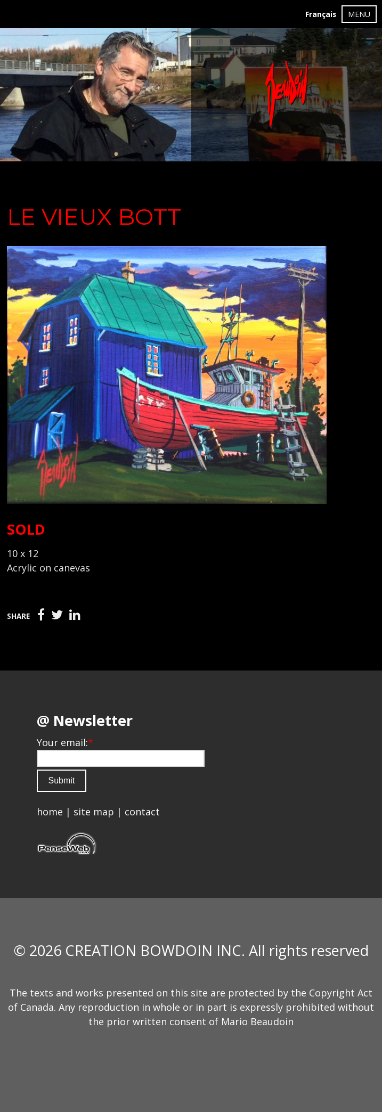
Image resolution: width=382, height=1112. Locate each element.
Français (320, 14)
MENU (359, 14)
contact (142, 811)
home (50, 811)
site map (94, 811)
